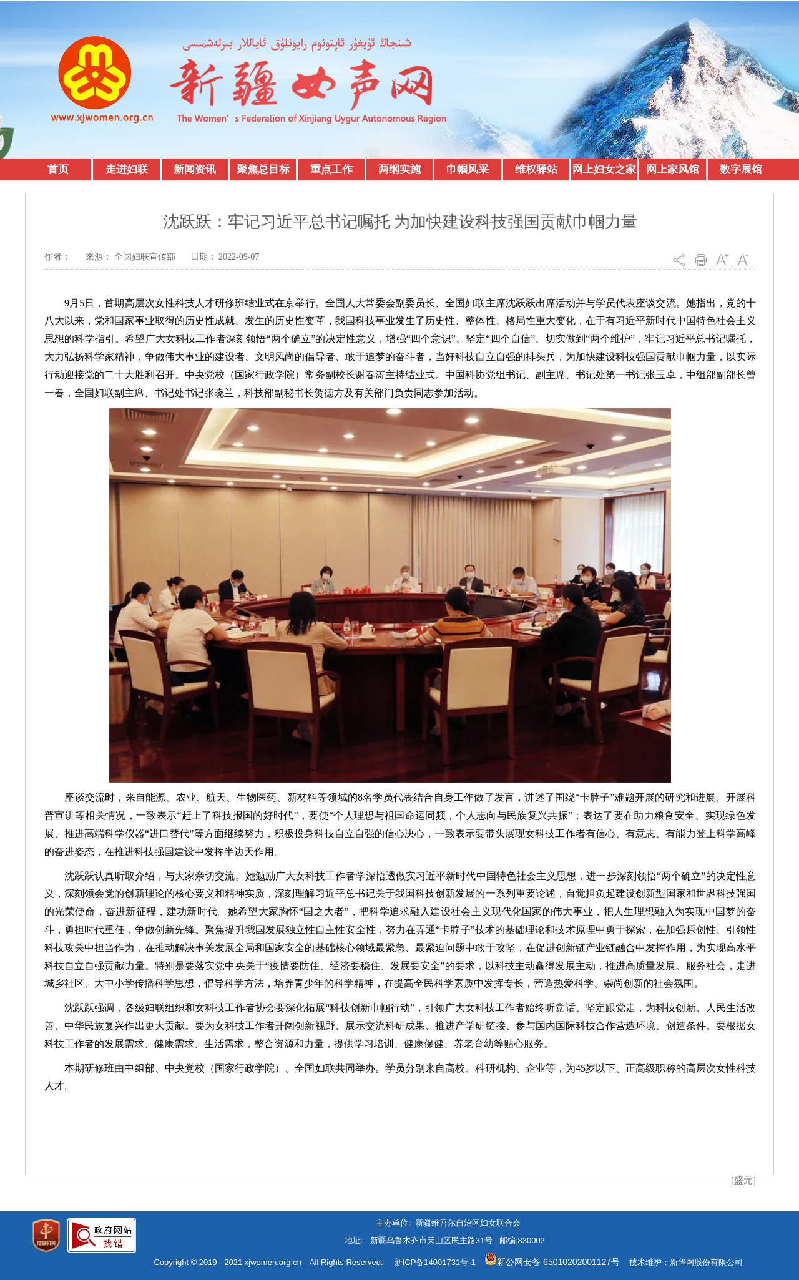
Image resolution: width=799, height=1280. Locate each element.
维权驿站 (536, 169)
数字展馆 (741, 169)
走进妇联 (126, 169)
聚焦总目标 (263, 169)
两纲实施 (399, 169)
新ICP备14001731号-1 (435, 1262)
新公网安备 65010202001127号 (552, 1262)
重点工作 (331, 169)
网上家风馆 (672, 169)
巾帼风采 (467, 169)
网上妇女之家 (604, 169)
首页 (58, 169)
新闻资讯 (195, 169)
